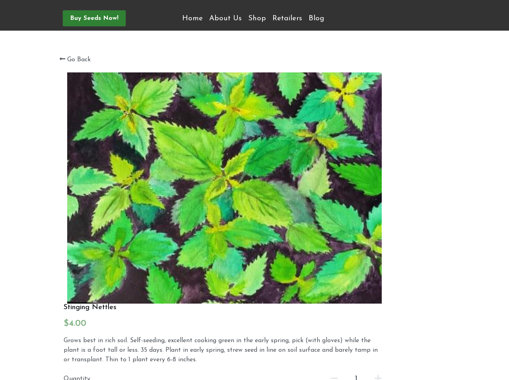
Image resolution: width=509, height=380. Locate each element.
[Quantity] (373, 167)
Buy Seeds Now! (94, 18)
